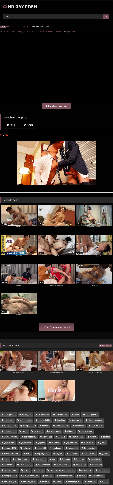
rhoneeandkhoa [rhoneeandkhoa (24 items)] (65, 476)
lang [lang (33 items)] (53, 459)
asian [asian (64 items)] (76, 415)
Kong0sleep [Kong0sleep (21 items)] (40, 459)
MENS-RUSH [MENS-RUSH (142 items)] (25, 465)
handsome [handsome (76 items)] (56, 448)
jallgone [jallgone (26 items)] (59, 453)
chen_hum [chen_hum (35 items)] (38, 431)
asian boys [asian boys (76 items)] (8, 420)
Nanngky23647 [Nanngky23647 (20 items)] (10, 470)
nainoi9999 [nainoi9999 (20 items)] (97, 465)
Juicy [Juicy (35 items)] (6, 459)
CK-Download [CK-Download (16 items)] (87, 431)
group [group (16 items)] (102, 442)
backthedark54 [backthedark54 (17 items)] (44, 420)
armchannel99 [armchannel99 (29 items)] (61, 415)
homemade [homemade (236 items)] (73, 448)
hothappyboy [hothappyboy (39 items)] (89, 448)
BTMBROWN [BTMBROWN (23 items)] (96, 426)
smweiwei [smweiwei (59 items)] (91, 481)
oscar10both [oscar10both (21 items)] (103, 470)
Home (9, 27)
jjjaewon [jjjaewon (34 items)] (105, 453)
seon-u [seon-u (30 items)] (58, 481)
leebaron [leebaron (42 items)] (80, 459)
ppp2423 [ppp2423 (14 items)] (48, 476)
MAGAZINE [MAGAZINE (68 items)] (95, 459)
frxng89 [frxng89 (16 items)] (93, 437)
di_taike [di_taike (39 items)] (61, 437)
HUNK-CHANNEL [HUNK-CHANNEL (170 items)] (11, 453)
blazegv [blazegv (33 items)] (45, 426)
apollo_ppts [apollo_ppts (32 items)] (26, 415)
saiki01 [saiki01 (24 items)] (82, 476)
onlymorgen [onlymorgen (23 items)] (86, 470)
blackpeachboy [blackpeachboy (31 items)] (29, 426)
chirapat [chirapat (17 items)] (70, 431)
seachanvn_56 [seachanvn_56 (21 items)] (10, 481)
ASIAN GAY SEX (20, 27)
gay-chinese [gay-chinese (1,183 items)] (9, 442)
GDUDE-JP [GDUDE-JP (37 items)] (88, 442)
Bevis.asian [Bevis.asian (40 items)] (76, 420)
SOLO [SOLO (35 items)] (104, 481)
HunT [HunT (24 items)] (28, 453)
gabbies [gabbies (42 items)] (106, 437)
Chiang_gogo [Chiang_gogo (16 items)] (55, 431)
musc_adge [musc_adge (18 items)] (81, 465)
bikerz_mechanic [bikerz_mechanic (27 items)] (95, 420)
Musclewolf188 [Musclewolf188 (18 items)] (62, 465)
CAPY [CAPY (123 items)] (24, 431)
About (11, 125)
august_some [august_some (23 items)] (25, 420)
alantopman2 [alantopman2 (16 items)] (9, 415)
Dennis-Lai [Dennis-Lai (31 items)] (47, 437)
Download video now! (56, 106)
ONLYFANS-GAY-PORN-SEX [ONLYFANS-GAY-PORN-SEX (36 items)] (62, 470)
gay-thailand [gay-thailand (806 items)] (26, 442)
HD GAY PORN (20, 6)
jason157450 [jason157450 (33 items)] (89, 453)
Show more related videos (56, 327)
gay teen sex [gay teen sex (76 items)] (71, 442)
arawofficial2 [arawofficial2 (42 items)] (43, 415)
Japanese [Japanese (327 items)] (73, 453)
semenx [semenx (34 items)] (45, 481)
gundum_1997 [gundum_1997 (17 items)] (10, 448)
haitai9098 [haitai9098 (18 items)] (41, 448)
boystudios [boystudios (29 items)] (79, 426)
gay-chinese (71, 32)
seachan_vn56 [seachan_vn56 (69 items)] (29, 481)
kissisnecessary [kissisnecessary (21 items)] (21, 459)
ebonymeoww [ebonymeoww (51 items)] (77, 437)
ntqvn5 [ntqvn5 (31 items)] (26, 470)
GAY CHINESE (41, 32)
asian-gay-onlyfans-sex (25, 32)
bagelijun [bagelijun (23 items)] (61, 420)
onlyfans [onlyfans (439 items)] (39, 470)
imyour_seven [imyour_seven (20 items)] (43, 453)
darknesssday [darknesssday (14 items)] (30, 437)
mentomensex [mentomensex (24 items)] (44, 465)
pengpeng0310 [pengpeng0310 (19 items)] (10, 476)
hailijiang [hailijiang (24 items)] (26, 448)
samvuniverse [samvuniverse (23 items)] (97, 476)
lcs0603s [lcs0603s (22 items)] (66, 459)
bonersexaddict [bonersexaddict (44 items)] (62, 426)
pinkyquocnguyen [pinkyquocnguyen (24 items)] (30, 476)
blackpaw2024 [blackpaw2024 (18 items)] (10, 426)
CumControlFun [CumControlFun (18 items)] (10, 437)
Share (28, 125)
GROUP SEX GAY (55, 32)
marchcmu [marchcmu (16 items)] (8, 465)
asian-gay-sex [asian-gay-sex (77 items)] (91, 415)
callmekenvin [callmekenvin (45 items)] (9, 431)
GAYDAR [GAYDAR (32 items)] (55, 442)
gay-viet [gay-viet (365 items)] (41, 442)
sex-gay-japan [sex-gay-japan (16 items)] (74, 481)
